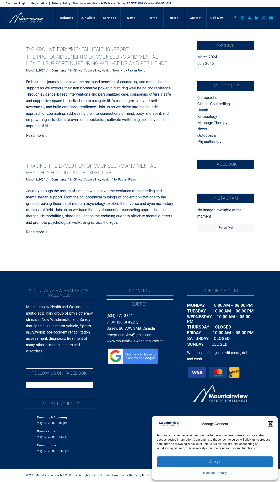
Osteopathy (207, 135)
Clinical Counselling (86, 70)
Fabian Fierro (136, 70)
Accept (214, 462)
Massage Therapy (215, 473)
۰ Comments (57, 70)
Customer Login (15, 3)
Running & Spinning (52, 417)
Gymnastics (46, 431)
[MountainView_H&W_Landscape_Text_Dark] (26, 18)
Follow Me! (226, 227)
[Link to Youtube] (271, 17)
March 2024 (207, 57)
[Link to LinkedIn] (256, 17)
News (116, 70)
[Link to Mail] (249, 17)
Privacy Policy (61, 3)
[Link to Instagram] (242, 17)
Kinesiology (207, 116)
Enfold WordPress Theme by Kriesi (127, 475)
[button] (270, 424)
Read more (37, 135)
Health (106, 70)
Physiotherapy (209, 141)
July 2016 (205, 63)
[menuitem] (17, 3)
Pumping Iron (47, 445)
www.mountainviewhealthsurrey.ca (135, 341)
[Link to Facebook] (235, 17)
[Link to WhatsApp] (263, 17)
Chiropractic (207, 97)
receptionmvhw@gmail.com (129, 335)
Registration (39, 3)
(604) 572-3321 (120, 315)
